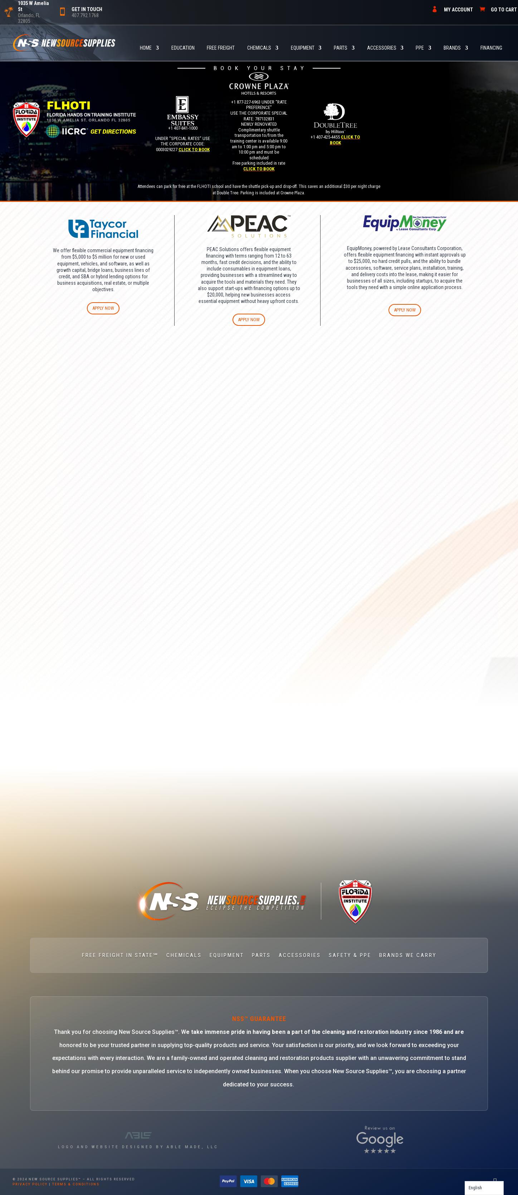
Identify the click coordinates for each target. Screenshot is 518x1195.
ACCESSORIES (381, 48)
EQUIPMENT (302, 48)
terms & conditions (75, 1184)
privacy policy (30, 1184)
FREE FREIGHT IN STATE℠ (120, 956)
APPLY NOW (103, 308)
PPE (420, 48)
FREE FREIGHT (221, 48)
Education (183, 48)
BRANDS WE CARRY (407, 956)
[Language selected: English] (484, 1188)
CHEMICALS (259, 48)
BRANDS (452, 48)
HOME (146, 48)
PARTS (340, 48)
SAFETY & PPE (350, 956)
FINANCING (491, 48)
